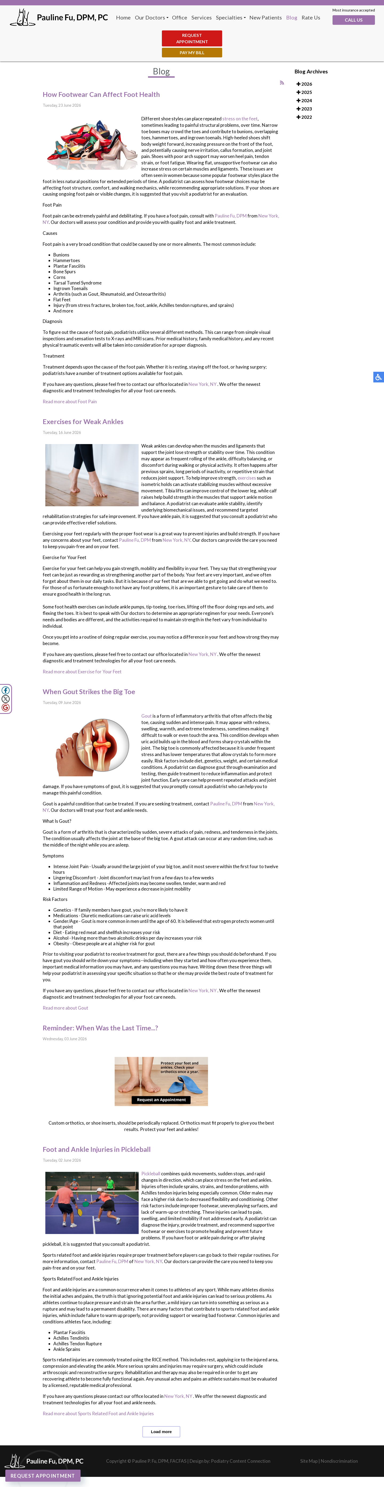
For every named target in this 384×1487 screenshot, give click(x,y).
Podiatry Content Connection (240, 1461)
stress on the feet (240, 118)
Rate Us (311, 17)
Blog (291, 17)
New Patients (265, 17)
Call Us (354, 20)
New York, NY (203, 384)
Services (201, 17)
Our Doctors (150, 17)
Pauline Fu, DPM (231, 216)
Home (123, 17)
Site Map (309, 1461)
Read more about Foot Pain (70, 401)
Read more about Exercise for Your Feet (82, 671)
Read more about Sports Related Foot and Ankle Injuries (98, 1413)
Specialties (229, 17)
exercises (247, 478)
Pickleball (151, 1173)
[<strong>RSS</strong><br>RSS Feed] (282, 82)
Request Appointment (192, 38)
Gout (147, 716)
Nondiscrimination (339, 1461)
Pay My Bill (192, 52)
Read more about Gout (65, 1008)
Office (179, 17)
